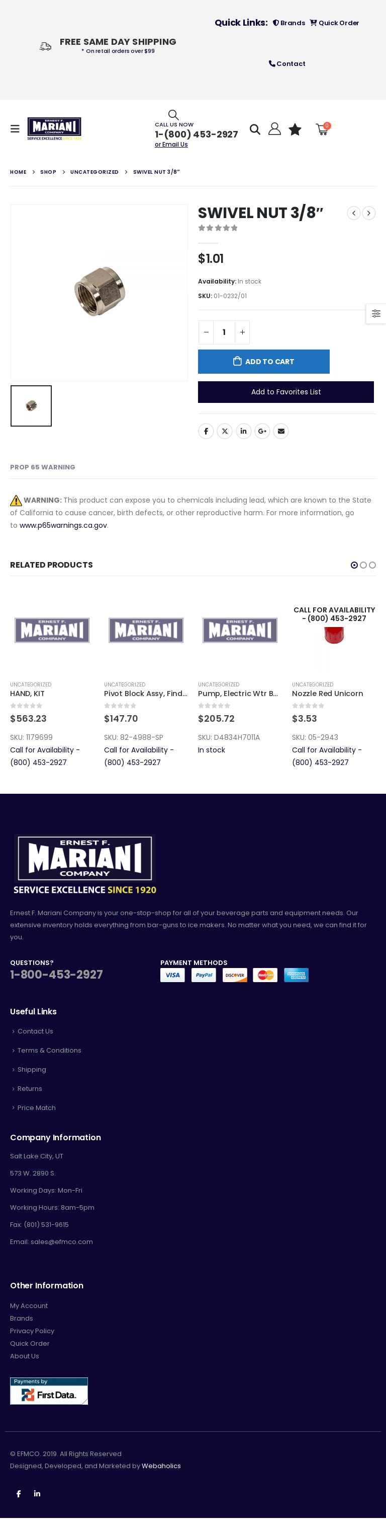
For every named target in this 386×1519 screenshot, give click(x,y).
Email (281, 431)
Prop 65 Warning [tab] (42, 467)
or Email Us (171, 144)
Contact (287, 63)
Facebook (206, 431)
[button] (354, 565)
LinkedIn (244, 431)
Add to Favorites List (286, 392)
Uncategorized (30, 684)
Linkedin (37, 1494)
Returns (30, 1089)
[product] (52, 630)
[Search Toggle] (173, 114)
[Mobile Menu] (18, 128)
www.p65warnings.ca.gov (63, 525)
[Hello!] (273, 129)
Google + (262, 431)
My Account (29, 1306)
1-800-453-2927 (56, 976)
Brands (289, 23)
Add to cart (270, 362)
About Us (24, 1357)
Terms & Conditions (49, 1051)
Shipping (32, 1070)
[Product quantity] (224, 332)
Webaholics (161, 1467)
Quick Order (334, 23)
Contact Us (35, 1032)
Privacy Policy (32, 1332)
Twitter (225, 431)
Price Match (37, 1108)
